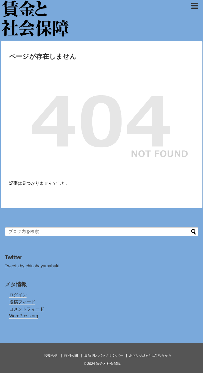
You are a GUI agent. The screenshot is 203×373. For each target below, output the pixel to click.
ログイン (18, 295)
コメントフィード (26, 309)
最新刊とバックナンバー (103, 355)
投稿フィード (22, 302)
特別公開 (71, 355)
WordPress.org (23, 316)
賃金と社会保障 (37, 8)
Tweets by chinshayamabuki (32, 266)
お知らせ (51, 355)
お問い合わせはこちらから (150, 355)
